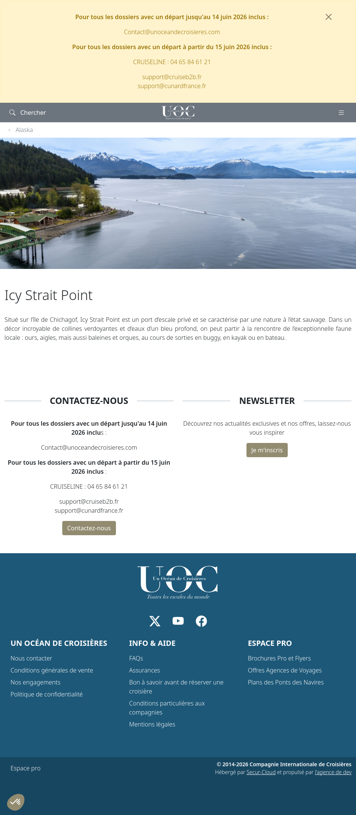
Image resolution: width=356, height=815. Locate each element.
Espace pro (26, 768)
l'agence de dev (333, 772)
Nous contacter (31, 658)
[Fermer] (329, 16)
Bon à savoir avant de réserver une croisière (176, 686)
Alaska (24, 130)
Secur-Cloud (260, 772)
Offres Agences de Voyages (285, 670)
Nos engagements (35, 682)
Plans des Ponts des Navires (286, 682)
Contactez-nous (89, 528)
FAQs (136, 658)
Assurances (144, 670)
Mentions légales (152, 724)
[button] (16, 802)
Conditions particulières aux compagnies (167, 707)
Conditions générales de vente (52, 670)
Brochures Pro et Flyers (279, 658)
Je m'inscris (267, 450)
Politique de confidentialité (47, 694)
